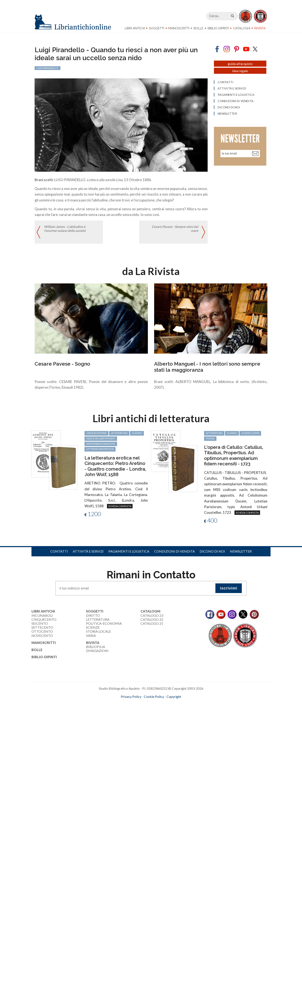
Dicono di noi (212, 554)
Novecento (42, 638)
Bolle (198, 28)
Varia (91, 638)
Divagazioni (97, 653)
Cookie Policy (154, 699)
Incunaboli (42, 618)
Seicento (39, 626)
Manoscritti (178, 28)
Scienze (93, 630)
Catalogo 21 (152, 626)
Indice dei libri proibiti (100, 440)
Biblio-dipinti (218, 28)
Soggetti (156, 28)
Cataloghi (241, 28)
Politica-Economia (104, 626)
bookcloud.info (158, 705)
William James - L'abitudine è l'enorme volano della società (65, 232)
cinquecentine (96, 435)
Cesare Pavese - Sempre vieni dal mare (174, 232)
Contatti (59, 554)
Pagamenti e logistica (128, 554)
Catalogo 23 (152, 618)
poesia (210, 440)
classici (137, 435)
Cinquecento (43, 622)
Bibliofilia (95, 649)
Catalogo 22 (152, 622)
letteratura (119, 435)
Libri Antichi (135, 28)
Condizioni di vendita (174, 554)
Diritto (93, 618)
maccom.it (138, 705)
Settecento (42, 630)
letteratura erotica (100, 451)
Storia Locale (98, 634)
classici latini (250, 435)
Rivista (260, 28)
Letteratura (97, 622)
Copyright (174, 699)
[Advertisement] (126, 741)
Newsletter (241, 554)
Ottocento (42, 634)
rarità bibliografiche (100, 446)
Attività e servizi (88, 554)
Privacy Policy (131, 699)
